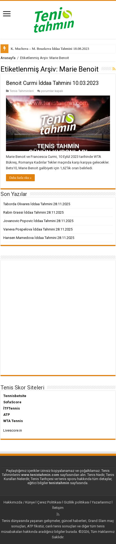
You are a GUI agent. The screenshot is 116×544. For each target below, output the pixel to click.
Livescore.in (12, 430)
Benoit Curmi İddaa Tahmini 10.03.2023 (52, 83)
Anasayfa (8, 58)
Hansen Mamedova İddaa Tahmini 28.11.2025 (38, 238)
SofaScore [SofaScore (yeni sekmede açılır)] (12, 402)
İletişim (58, 508)
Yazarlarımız (101, 502)
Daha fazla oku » (20, 178)
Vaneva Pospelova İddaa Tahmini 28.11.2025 (38, 229)
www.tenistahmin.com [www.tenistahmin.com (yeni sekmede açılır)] (40, 475)
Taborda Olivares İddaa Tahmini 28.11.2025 (36, 204)
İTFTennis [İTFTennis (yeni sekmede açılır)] (11, 408)
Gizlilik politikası (76, 502)
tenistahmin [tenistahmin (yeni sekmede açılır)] (59, 483)
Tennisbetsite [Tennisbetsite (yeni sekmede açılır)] (14, 396)
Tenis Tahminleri (22, 91)
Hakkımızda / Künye (19, 502)
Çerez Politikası (49, 502)
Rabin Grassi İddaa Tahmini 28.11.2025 (33, 212)
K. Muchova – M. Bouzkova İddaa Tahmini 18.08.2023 (50, 49)
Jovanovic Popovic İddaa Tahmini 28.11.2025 (38, 221)
